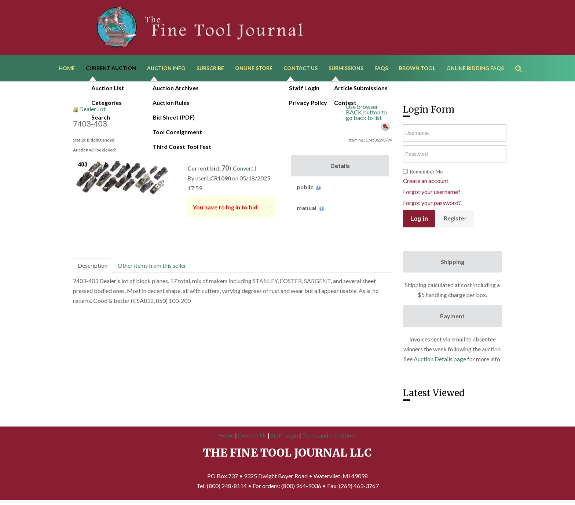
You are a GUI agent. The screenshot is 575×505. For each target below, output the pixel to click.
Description (92, 266)
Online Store (253, 69)
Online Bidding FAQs (475, 69)
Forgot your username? (432, 193)
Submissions (346, 69)
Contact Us (300, 69)
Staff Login (284, 436)
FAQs (381, 69)
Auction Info (166, 69)
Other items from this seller (152, 266)
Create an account (425, 182)
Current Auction (111, 69)
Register (455, 219)
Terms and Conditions (329, 436)
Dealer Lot (92, 110)
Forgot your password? (432, 204)
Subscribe (210, 69)
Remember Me (426, 173)
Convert (243, 169)
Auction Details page (440, 360)
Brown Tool (417, 69)
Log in (419, 220)
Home (67, 69)
